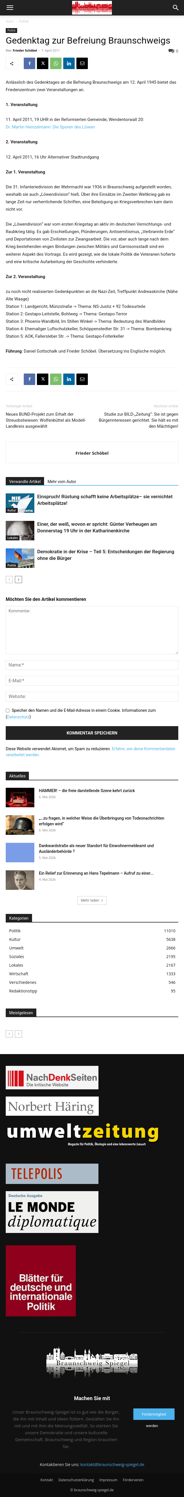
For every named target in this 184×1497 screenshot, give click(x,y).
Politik (24, 21)
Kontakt (47, 1480)
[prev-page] (9, 579)
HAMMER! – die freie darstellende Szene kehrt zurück (87, 790)
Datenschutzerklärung (76, 1480)
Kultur (11, 510)
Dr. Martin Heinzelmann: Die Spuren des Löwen (50, 127)
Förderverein (133, 1480)
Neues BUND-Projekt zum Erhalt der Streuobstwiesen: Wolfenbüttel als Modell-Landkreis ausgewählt (46, 420)
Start (9, 21)
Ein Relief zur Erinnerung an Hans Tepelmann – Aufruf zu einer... (96, 873)
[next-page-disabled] (18, 1033)
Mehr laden (92, 900)
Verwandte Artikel (25, 481)
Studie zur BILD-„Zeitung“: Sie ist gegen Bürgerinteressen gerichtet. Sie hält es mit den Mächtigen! (138, 420)
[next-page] (18, 579)
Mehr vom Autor (62, 481)
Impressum (108, 1480)
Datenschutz (18, 717)
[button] (10, 7)
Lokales (12, 538)
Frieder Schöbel (25, 50)
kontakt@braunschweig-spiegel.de (112, 1464)
